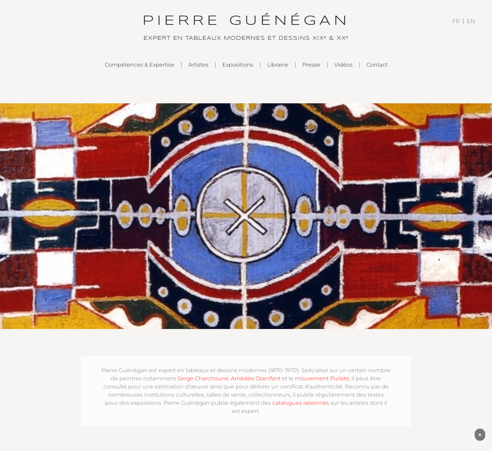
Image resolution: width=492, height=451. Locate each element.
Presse (311, 65)
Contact (377, 65)
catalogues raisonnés (300, 403)
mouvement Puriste (322, 378)
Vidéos (343, 65)
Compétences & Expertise (139, 65)
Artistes (198, 65)
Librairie (277, 65)
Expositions (237, 65)
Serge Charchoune (202, 378)
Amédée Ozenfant (256, 378)
